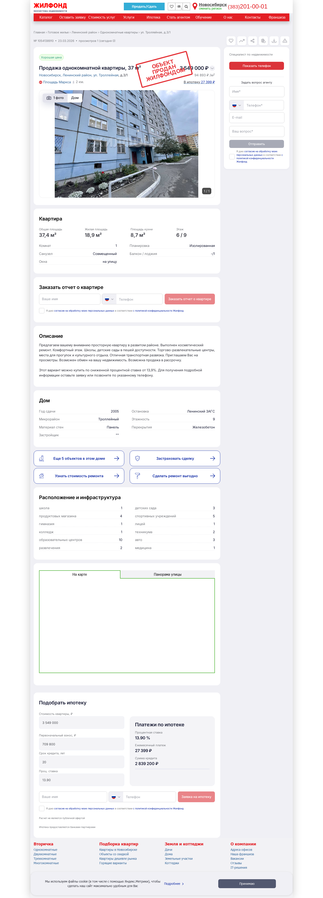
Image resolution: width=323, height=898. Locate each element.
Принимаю (247, 883)
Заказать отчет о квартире (189, 299)
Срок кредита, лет (52, 753)
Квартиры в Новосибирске (118, 849)
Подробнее (174, 883)
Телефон (126, 299)
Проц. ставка (48, 771)
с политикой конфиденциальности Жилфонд (158, 310)
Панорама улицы (167, 574)
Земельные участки (179, 858)
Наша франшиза (242, 854)
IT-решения (239, 867)
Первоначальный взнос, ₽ (57, 735)
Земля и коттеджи (184, 843)
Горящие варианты (113, 863)
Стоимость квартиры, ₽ (56, 714)
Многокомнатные (46, 863)
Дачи (168, 849)
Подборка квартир (118, 843)
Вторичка (43, 843)
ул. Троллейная (105, 75)
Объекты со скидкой (114, 854)
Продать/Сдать (144, 6)
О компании (243, 843)
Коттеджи (172, 863)
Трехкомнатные (45, 858)
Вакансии (237, 858)
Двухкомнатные (45, 854)
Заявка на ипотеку (196, 797)
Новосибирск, (51, 75)
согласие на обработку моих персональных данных (84, 310)
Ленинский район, (78, 75)
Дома (168, 854)
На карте (79, 574)
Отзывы (236, 863)
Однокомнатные (45, 849)
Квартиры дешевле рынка (118, 858)
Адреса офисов (241, 849)
